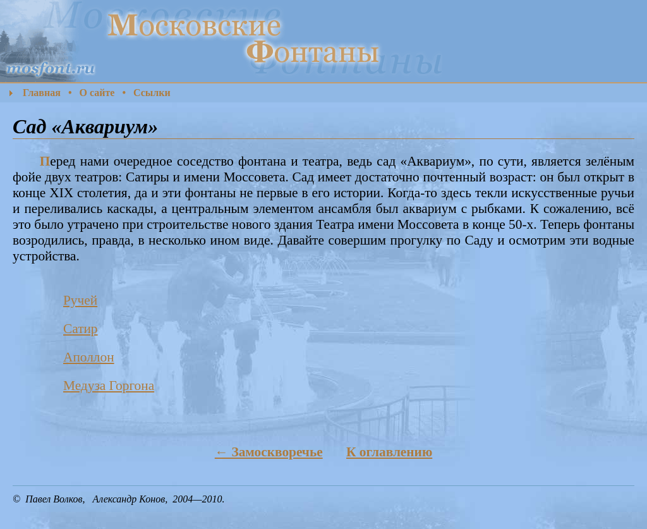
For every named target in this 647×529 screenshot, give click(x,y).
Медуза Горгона (108, 385)
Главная (42, 92)
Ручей (80, 300)
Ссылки (152, 92)
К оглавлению (389, 451)
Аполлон (88, 357)
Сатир (80, 328)
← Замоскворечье (269, 451)
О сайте (96, 92)
